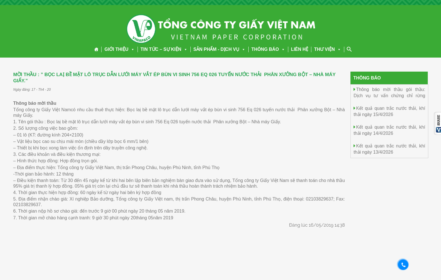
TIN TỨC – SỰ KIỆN (164, 49)
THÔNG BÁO (268, 49)
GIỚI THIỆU (119, 49)
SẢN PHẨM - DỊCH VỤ (220, 49)
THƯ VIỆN (327, 49)
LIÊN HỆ (299, 49)
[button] (132, 49)
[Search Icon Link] (349, 49)
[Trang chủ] (96, 49)
